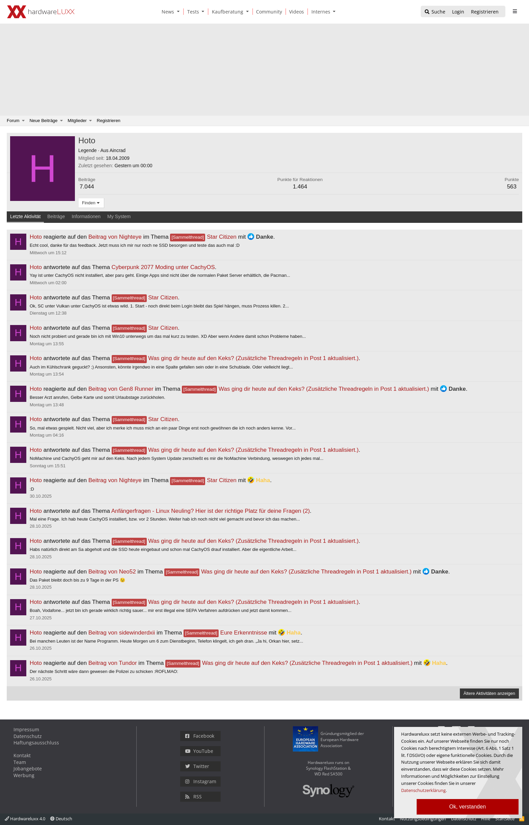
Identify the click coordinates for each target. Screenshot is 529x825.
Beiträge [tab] (56, 216)
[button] (179, 11)
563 (512, 186)
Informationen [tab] (86, 216)
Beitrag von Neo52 (112, 571)
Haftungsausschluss (36, 742)
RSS (193, 796)
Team (19, 762)
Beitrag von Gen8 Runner (121, 389)
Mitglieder (77, 120)
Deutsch (61, 819)
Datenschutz (27, 736)
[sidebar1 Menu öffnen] (515, 11)
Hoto (36, 237)
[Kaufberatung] (226, 11)
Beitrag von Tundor (112, 663)
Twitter (197, 766)
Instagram (200, 781)
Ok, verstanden (467, 806)
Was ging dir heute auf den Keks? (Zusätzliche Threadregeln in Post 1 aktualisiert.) (235, 358)
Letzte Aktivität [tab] (25, 216)
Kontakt (22, 755)
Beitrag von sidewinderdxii (121, 632)
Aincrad (118, 150)
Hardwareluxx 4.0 (25, 819)
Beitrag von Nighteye (115, 237)
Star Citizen (203, 237)
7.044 (87, 186)
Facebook (199, 736)
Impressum (26, 729)
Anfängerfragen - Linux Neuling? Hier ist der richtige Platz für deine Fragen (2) (210, 511)
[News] (166, 11)
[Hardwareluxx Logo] (41, 12)
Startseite (504, 819)
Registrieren (108, 120)
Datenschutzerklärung (423, 790)
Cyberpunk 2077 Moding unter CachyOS (163, 267)
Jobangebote (27, 768)
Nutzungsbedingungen (423, 819)
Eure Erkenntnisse (225, 632)
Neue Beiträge (43, 120)
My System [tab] (119, 216)
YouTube (199, 751)
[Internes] (320, 11)
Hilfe (485, 819)
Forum (13, 120)
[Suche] (435, 12)
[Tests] (192, 11)
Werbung (23, 775)
